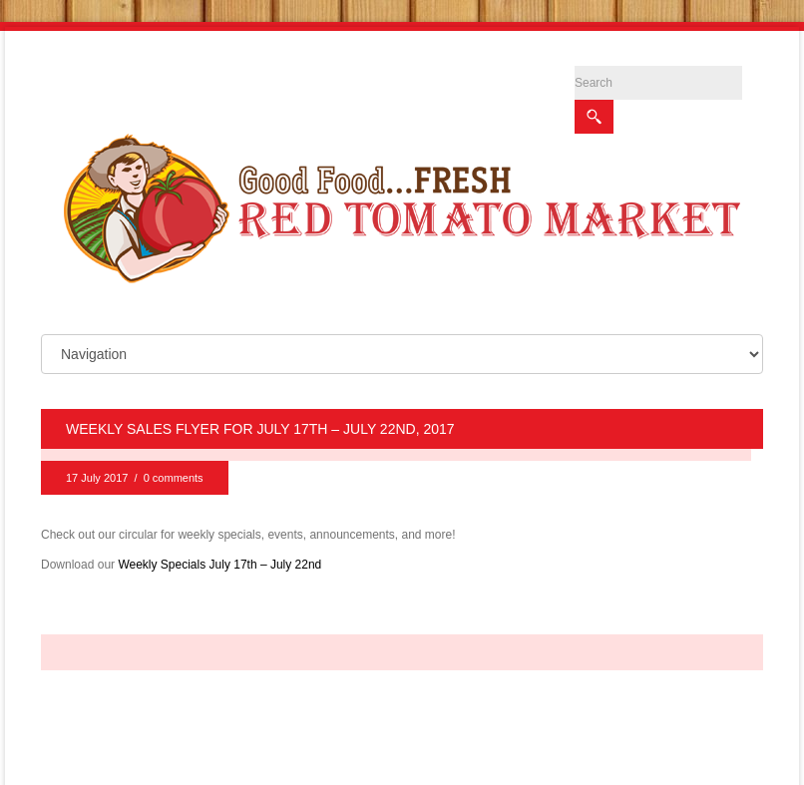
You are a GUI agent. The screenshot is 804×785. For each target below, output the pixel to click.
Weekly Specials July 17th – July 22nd (219, 554)
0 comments (173, 467)
